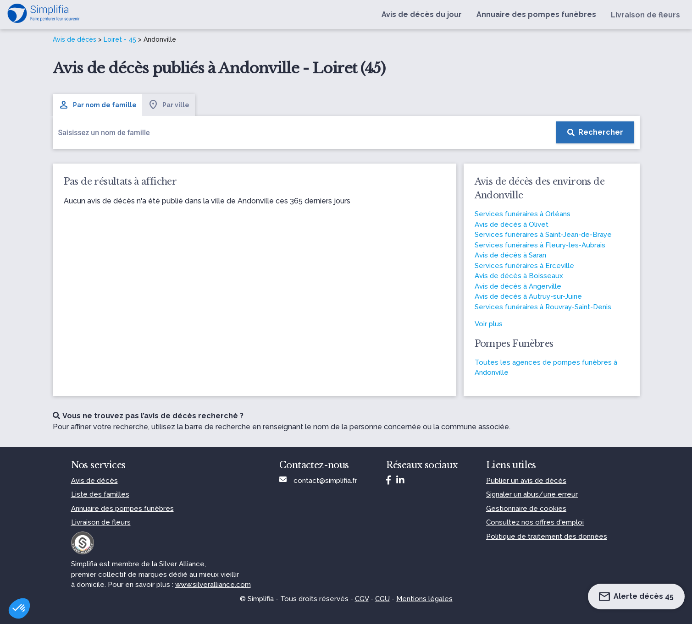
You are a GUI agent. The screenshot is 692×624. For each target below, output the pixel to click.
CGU (382, 599)
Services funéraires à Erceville (524, 266)
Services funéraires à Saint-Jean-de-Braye (543, 234)
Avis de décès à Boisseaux (519, 276)
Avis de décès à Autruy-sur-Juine (528, 296)
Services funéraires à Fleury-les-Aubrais (540, 245)
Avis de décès (74, 39)
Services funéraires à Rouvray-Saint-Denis (543, 307)
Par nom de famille (97, 104)
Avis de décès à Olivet (511, 224)
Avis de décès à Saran (510, 255)
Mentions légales (424, 599)
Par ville (168, 104)
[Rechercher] (595, 132)
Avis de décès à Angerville (518, 286)
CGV (362, 599)
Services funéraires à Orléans (522, 214)
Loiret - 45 (120, 39)
